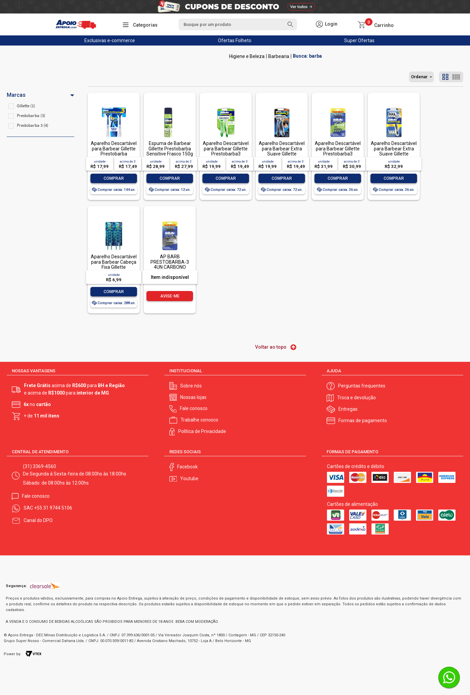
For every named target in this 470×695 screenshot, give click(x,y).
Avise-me (169, 296)
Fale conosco (194, 408)
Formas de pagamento (362, 420)
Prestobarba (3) (31, 115)
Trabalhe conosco (199, 420)
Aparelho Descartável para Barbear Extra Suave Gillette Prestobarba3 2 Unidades (282, 154)
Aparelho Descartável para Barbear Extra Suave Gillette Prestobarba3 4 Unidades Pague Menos (394, 156)
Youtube (189, 478)
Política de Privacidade (202, 431)
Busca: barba (307, 56)
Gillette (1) (26, 106)
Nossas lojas (193, 397)
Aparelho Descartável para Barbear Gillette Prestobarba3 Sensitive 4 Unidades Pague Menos (338, 154)
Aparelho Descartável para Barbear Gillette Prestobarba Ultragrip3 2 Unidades (114, 151)
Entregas (348, 409)
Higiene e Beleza (247, 56)
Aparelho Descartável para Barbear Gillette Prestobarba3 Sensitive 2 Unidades (226, 151)
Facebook (187, 466)
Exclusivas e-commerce (109, 40)
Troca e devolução (356, 397)
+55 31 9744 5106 (53, 508)
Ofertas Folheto (234, 40)
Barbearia (278, 56)
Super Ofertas (359, 40)
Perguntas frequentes (361, 385)
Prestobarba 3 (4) (32, 125)
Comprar (114, 178)
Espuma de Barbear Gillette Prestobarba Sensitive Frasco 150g (169, 148)
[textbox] (237, 24)
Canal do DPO (38, 520)
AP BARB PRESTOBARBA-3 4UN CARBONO (169, 262)
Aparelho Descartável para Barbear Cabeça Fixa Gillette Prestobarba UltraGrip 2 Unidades (114, 267)
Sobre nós (191, 385)
